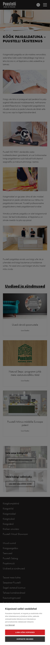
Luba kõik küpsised (25, 632)
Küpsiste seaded (25, 639)
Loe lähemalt (10, 625)
